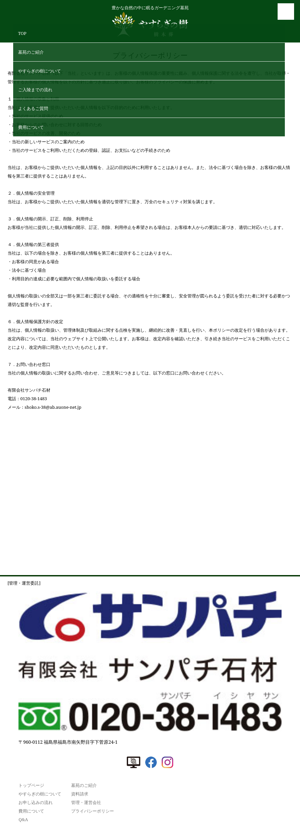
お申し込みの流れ (35, 802)
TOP (22, 33)
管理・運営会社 (86, 802)
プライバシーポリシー (92, 811)
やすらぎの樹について (39, 71)
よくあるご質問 (33, 108)
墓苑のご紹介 (31, 52)
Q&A (23, 819)
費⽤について (31, 127)
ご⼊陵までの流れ (35, 90)
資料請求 (79, 794)
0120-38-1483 (33, 399)
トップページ (31, 785)
